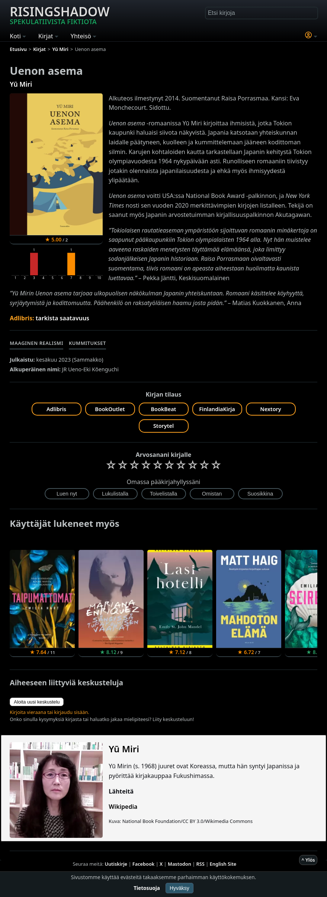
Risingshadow (59, 14)
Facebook (143, 864)
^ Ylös (308, 859)
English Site (223, 864)
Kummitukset (87, 343)
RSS (200, 864)
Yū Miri (21, 84)
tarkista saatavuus (62, 318)
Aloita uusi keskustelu (37, 702)
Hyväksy (179, 888)
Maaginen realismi (36, 343)
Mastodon (179, 864)
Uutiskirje (116, 864)
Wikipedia (123, 807)
